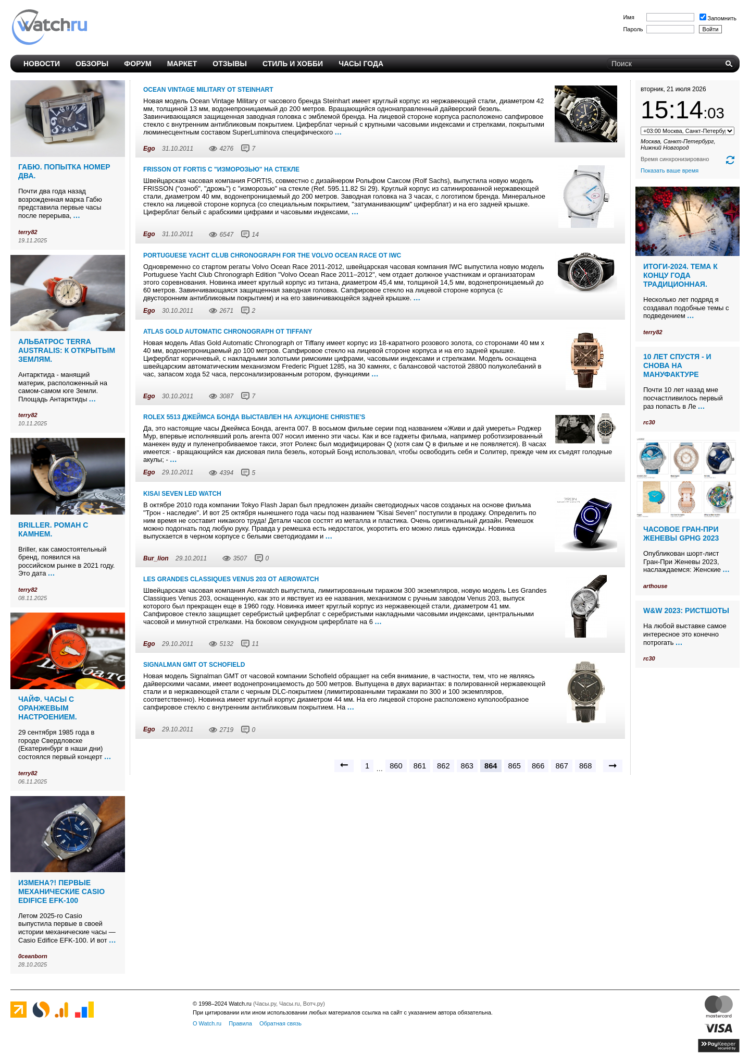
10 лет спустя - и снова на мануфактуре (677, 365)
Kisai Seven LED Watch (182, 493)
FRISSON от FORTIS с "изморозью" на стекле (221, 169)
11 (255, 643)
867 (561, 766)
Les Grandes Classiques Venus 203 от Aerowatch (231, 579)
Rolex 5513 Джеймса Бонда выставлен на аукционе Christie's (254, 417)
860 (396, 766)
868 (585, 766)
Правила (240, 1023)
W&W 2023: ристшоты (686, 610)
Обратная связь (280, 1023)
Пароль (633, 29)
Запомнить (717, 18)
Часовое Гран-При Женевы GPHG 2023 (681, 533)
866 (538, 766)
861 (420, 766)
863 (467, 766)
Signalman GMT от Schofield (194, 664)
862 (443, 766)
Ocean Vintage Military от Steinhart (208, 89)
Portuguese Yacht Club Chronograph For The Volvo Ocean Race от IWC (272, 255)
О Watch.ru (207, 1023)
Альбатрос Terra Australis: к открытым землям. (66, 350)
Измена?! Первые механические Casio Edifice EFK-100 (61, 891)
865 (514, 766)
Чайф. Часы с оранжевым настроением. (47, 708)
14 (255, 234)
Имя (628, 17)
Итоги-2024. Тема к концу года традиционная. (680, 275)
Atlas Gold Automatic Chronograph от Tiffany (227, 331)
